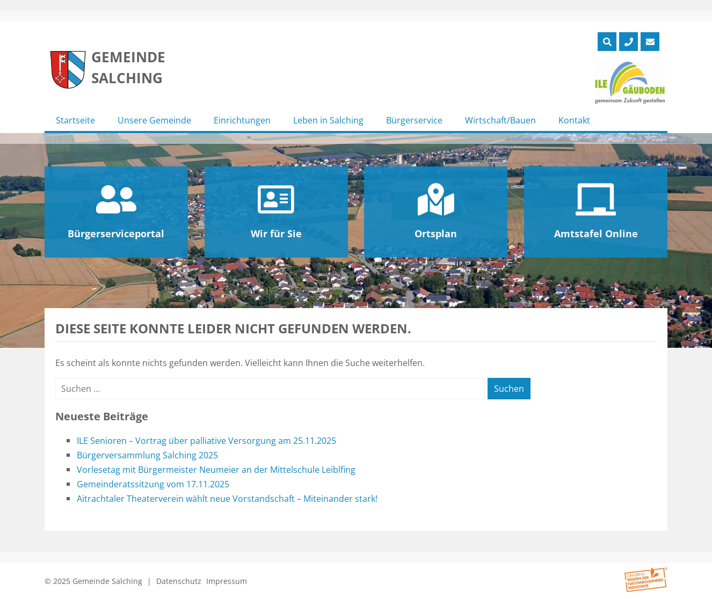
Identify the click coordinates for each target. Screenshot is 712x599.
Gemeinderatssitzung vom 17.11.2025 (153, 484)
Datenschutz (178, 581)
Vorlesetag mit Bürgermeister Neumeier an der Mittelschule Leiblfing (216, 470)
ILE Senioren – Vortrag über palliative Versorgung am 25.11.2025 (206, 441)
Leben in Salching (328, 120)
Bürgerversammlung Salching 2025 (147, 455)
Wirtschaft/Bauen (500, 120)
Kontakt (574, 120)
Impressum (226, 581)
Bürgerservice (414, 120)
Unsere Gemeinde (154, 120)
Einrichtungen (242, 120)
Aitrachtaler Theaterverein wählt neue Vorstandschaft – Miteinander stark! (227, 499)
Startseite (75, 120)
